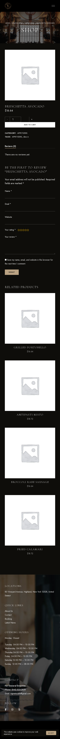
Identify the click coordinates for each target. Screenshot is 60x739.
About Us (9, 605)
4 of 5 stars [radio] (25, 224)
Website (8, 211)
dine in (26, 131)
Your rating (10, 224)
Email (8, 198)
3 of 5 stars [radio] (23, 224)
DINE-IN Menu (17, 23)
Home (7, 23)
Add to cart (39, 119)
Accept (51, 733)
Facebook (5, 704)
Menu (52, 5)
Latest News (10, 617)
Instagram (12, 704)
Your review (11, 231)
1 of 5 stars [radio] (19, 224)
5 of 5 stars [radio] (28, 224)
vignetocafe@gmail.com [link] (20, 688)
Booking (8, 613)
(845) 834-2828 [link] (19, 684)
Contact (8, 609)
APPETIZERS (29, 23)
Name (8, 185)
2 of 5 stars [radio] (21, 224)
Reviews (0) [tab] (10, 140)
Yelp (19, 704)
